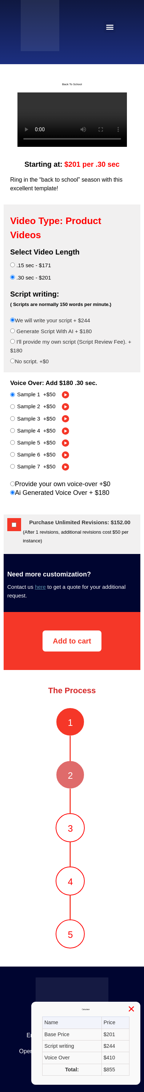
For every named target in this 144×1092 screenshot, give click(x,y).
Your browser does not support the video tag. (72, 119)
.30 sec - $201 (30, 277)
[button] (110, 27)
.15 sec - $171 (30, 265)
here (40, 587)
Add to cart (72, 641)
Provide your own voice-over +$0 (60, 484)
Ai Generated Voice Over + (59, 492)
